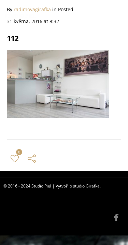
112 (12, 38)
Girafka (93, 186)
